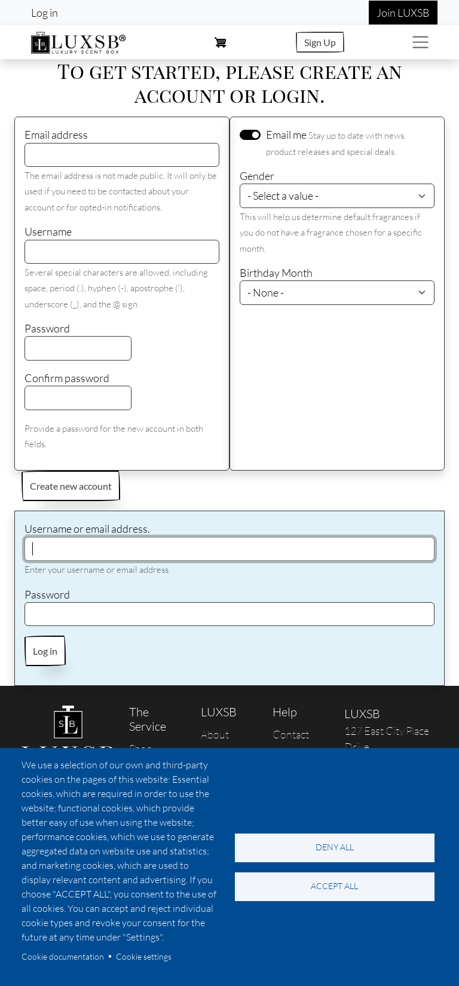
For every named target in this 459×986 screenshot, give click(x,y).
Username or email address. (87, 528)
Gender (257, 175)
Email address (56, 134)
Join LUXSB (403, 12)
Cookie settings (144, 956)
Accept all (334, 886)
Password (47, 328)
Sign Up (320, 42)
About (215, 734)
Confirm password (67, 377)
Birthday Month (276, 272)
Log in (44, 12)
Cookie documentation (63, 956)
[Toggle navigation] (420, 42)
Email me (286, 134)
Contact (291, 734)
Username (48, 231)
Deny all (335, 847)
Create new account (71, 486)
